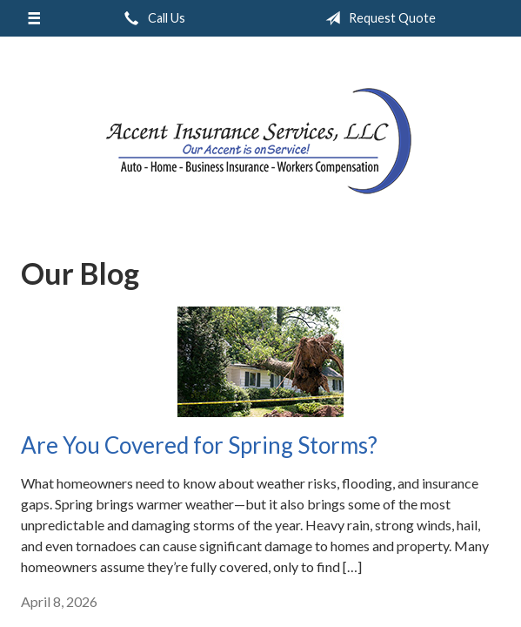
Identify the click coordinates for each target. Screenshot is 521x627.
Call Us (151, 18)
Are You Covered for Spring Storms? (199, 445)
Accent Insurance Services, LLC (260, 139)
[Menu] (34, 18)
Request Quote (377, 18)
